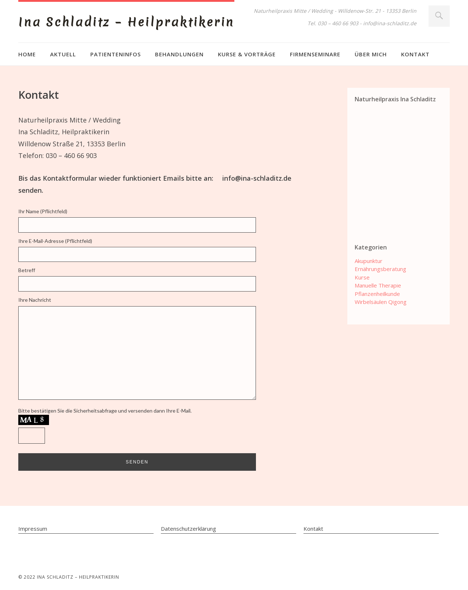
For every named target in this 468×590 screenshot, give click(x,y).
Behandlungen (179, 54)
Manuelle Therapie (378, 285)
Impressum (32, 528)
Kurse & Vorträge (247, 54)
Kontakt (415, 54)
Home (27, 54)
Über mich (371, 54)
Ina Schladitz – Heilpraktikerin (129, 22)
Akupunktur (368, 260)
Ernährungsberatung (380, 269)
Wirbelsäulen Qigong (381, 301)
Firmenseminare (315, 54)
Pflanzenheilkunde (377, 293)
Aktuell (63, 54)
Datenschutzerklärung (188, 528)
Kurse (362, 277)
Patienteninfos (115, 54)
